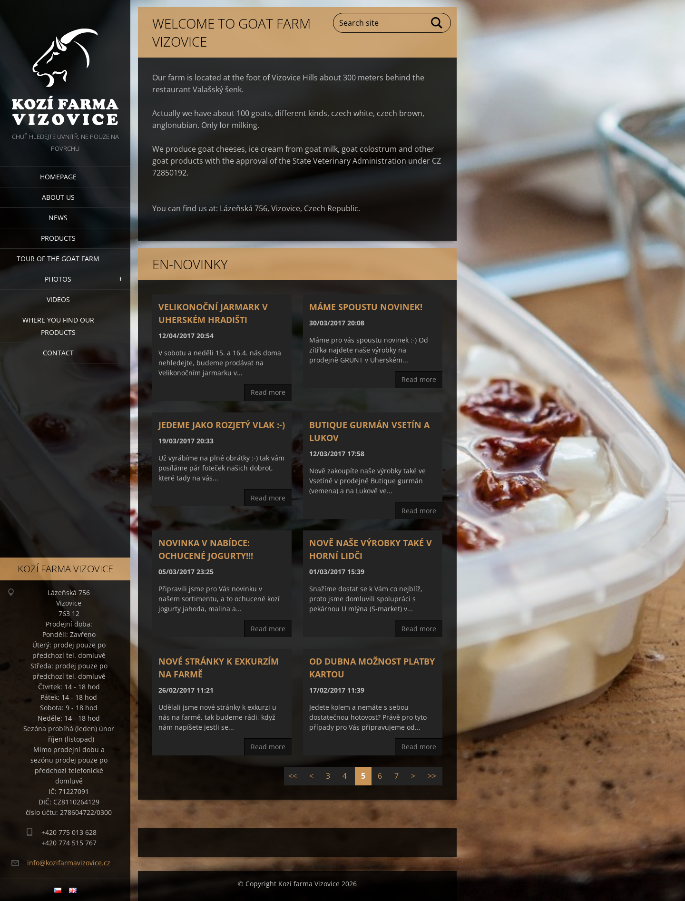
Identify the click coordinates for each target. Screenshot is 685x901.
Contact (58, 352)
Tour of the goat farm (58, 258)
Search (437, 23)
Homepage (58, 176)
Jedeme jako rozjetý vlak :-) (221, 425)
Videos (58, 299)
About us (58, 197)
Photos (58, 279)
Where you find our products (58, 326)
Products (58, 238)
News (58, 217)
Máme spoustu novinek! (365, 307)
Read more (268, 392)
